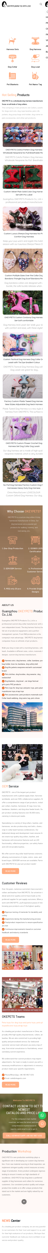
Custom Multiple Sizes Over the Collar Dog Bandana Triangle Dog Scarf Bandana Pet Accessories (24, 277)
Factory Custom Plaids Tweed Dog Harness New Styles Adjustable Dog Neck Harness (24, 402)
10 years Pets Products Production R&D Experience (12, 17)
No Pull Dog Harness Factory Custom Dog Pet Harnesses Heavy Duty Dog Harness (24, 486)
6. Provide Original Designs (35, 590)
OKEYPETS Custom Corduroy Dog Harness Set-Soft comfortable (24, 319)
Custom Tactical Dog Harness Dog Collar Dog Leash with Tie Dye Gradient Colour (24, 360)
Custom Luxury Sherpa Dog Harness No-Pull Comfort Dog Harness (24, 235)
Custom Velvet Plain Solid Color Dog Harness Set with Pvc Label (24, 193)
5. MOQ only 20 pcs (12, 588)
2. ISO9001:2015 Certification (35, 550)
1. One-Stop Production (12, 548)
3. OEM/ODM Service (13, 568)
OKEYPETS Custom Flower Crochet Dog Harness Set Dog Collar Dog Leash (24, 444)
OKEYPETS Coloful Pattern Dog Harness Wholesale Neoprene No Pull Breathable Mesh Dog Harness (24, 151)
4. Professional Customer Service (35, 570)
